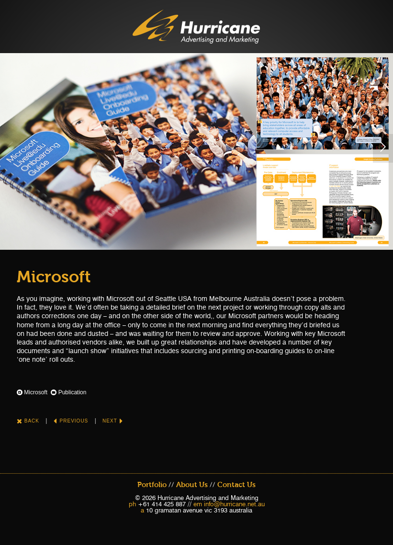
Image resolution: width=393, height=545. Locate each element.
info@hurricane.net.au (234, 504)
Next (112, 420)
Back (28, 420)
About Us (192, 484)
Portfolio (152, 484)
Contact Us (236, 484)
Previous (71, 420)
